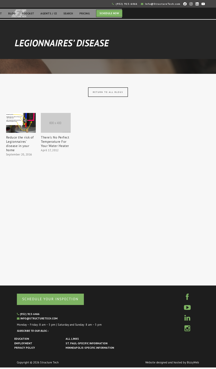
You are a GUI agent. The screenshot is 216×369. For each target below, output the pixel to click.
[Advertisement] (21, 220)
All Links (72, 340)
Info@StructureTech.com (160, 3)
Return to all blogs (108, 93)
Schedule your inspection (56, 300)
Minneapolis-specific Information (90, 349)
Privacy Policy (24, 349)
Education (21, 340)
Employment (23, 344)
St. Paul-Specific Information (86, 344)
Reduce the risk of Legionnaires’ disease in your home (20, 144)
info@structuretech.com (37, 320)
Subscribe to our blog (32, 332)
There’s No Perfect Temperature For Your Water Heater (55, 142)
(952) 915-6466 (124, 3)
